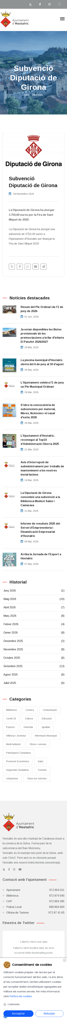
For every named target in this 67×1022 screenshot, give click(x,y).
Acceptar (18, 1013)
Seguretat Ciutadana (17, 770)
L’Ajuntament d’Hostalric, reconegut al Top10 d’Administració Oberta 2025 (40, 439)
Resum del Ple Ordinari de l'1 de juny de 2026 (42, 309)
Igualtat (46, 727)
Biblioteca (11, 710)
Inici (26, 94)
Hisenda (28, 727)
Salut (40, 761)
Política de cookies (20, 996)
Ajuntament (35, 890)
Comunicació (50, 710)
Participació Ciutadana (18, 752)
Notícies (37, 94)
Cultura (29, 718)
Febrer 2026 (33, 624)
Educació (47, 718)
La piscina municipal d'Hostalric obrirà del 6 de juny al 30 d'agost (42, 362)
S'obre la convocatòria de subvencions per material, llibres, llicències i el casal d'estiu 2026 (38, 411)
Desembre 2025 (33, 641)
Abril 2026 (33, 607)
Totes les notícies (37, 778)
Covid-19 (11, 718)
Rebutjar (49, 1013)
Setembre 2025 (33, 666)
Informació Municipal (46, 735)
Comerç (30, 710)
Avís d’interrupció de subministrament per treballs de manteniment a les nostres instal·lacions (42, 468)
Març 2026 (33, 615)
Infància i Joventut (16, 735)
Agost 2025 (33, 674)
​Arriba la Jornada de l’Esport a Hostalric (41, 556)
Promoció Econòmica (17, 761)
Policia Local (35, 907)
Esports (10, 727)
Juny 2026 (33, 590)
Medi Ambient (13, 744)
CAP (35, 901)
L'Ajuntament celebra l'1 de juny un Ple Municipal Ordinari (42, 384)
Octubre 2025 (33, 657)
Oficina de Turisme (35, 912)
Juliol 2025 (33, 683)
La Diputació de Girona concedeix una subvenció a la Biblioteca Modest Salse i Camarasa (40, 499)
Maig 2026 (33, 599)
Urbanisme (12, 778)
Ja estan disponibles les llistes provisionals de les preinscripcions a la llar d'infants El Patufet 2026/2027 (42, 335)
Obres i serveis (38, 744)
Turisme (42, 770)
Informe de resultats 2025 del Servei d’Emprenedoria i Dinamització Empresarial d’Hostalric (40, 529)
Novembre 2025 (33, 649)
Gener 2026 (33, 632)
